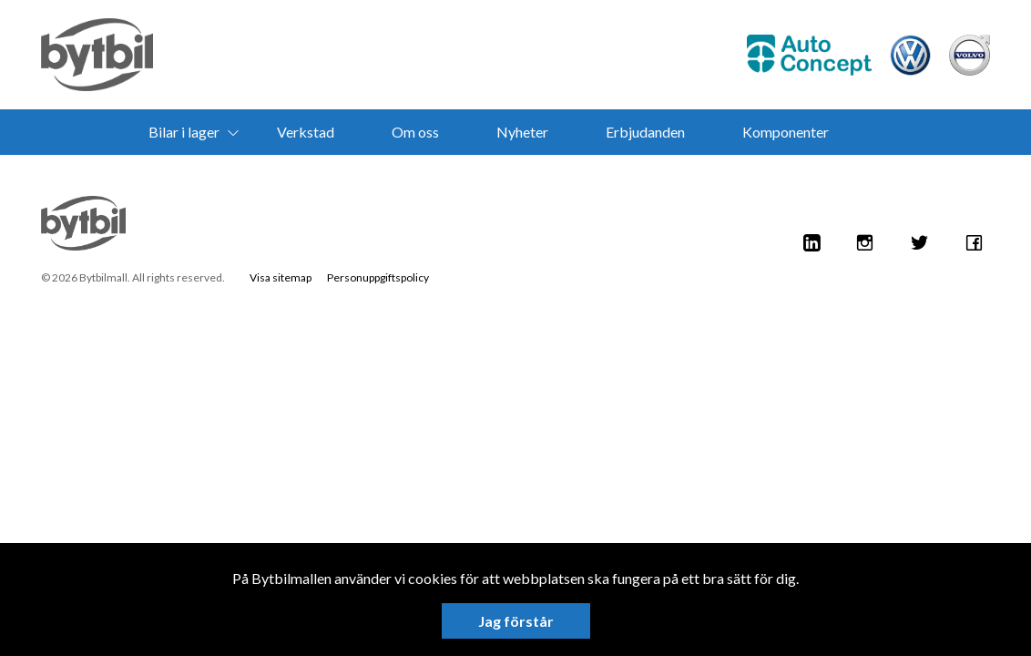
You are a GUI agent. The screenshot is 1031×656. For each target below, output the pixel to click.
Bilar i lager (183, 131)
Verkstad (305, 131)
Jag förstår (516, 621)
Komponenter (785, 131)
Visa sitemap (280, 277)
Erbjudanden (645, 131)
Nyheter (522, 131)
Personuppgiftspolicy (378, 277)
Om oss (415, 131)
